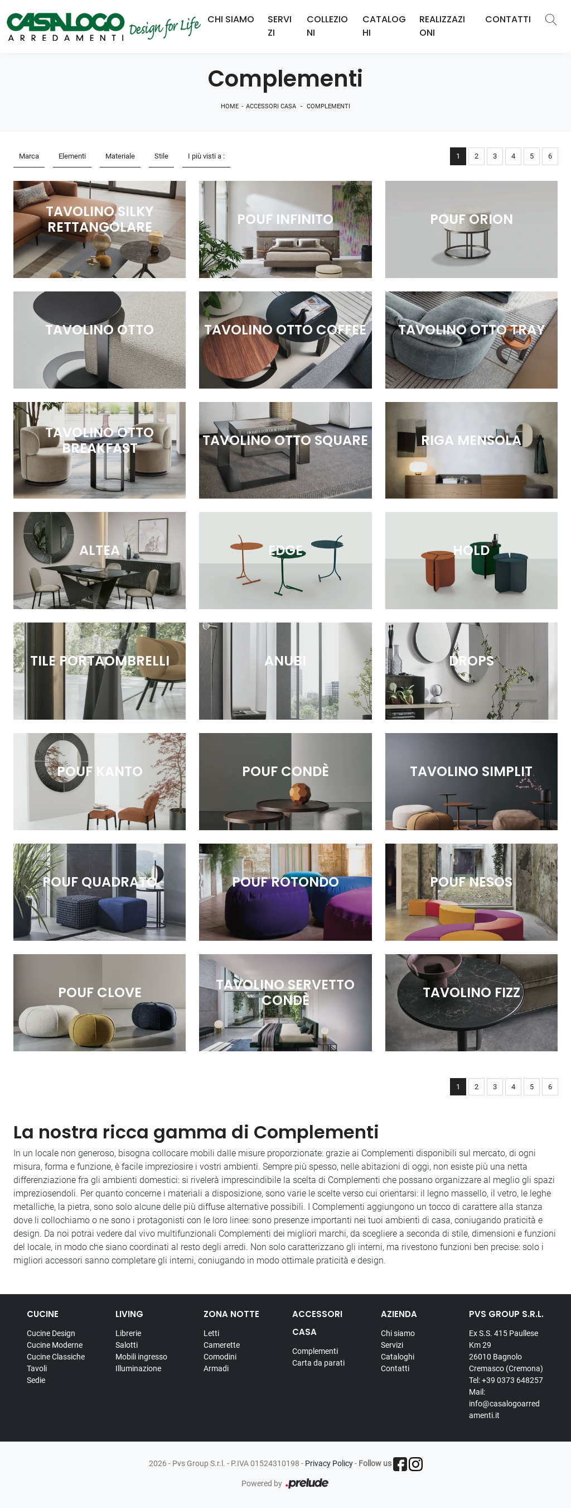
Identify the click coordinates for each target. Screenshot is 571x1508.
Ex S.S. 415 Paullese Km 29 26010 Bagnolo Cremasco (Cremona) (506, 1351)
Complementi (328, 106)
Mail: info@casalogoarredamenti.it (504, 1403)
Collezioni (327, 26)
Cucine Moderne (55, 1345)
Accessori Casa (271, 106)
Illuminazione (138, 1368)
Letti (211, 1333)
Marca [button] (29, 156)
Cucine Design (51, 1333)
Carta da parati (318, 1362)
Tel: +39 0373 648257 (506, 1380)
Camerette (222, 1345)
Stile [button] (161, 156)
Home (230, 106)
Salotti (126, 1345)
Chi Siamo (230, 19)
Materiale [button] (120, 156)
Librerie (128, 1333)
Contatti (508, 19)
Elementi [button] (72, 156)
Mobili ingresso (141, 1356)
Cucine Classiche (56, 1356)
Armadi (216, 1368)
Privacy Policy (329, 1463)
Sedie (36, 1380)
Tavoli (37, 1368)
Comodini (220, 1356)
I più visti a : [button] (206, 156)
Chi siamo (398, 1333)
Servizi (280, 26)
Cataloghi (384, 26)
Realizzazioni (442, 26)
